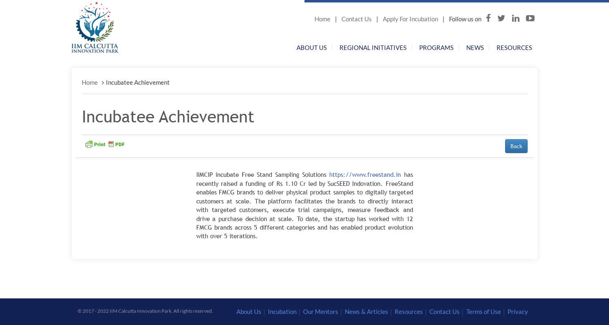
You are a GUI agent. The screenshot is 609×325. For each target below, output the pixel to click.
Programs (436, 47)
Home (322, 19)
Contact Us (357, 19)
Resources (514, 47)
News (475, 47)
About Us (312, 47)
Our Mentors (320, 311)
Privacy (518, 311)
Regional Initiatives (373, 47)
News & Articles (366, 311)
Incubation (282, 311)
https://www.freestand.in (365, 174)
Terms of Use (483, 311)
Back (516, 146)
